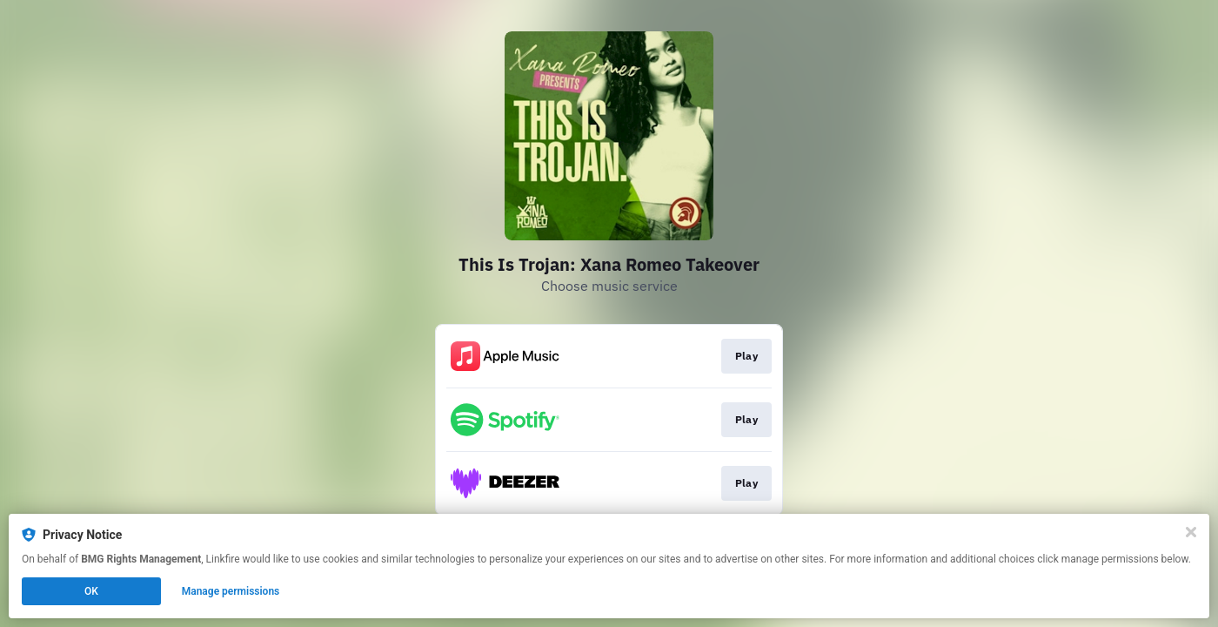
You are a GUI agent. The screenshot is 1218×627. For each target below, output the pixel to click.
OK (91, 591)
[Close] (1191, 532)
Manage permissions (231, 591)
